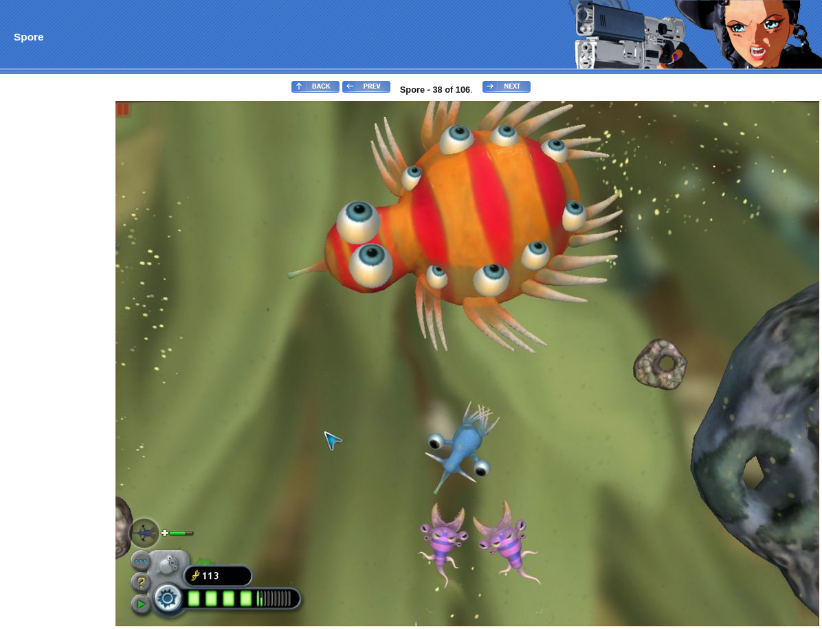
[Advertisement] (57, 306)
